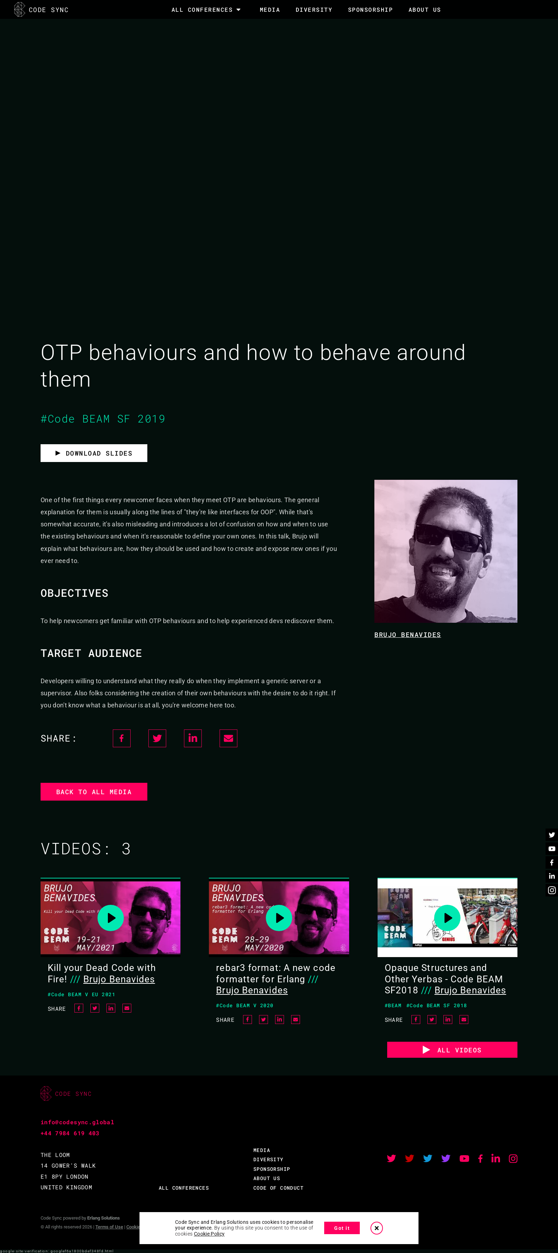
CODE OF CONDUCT (278, 1187)
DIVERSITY (314, 9)
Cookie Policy (209, 1234)
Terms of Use (109, 1227)
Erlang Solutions (103, 1218)
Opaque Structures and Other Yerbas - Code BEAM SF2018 (444, 978)
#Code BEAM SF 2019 (103, 418)
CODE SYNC (41, 9)
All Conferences (202, 9)
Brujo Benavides (407, 634)
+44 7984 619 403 (70, 1133)
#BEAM (393, 1005)
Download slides (99, 453)
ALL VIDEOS (459, 1050)
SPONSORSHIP (370, 9)
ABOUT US (266, 1178)
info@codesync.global (77, 1122)
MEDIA (270, 9)
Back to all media (94, 791)
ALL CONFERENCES (184, 1187)
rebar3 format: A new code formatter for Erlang (276, 973)
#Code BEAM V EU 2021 (81, 994)
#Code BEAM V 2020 (245, 1005)
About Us (425, 9)
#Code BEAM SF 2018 (436, 1005)
